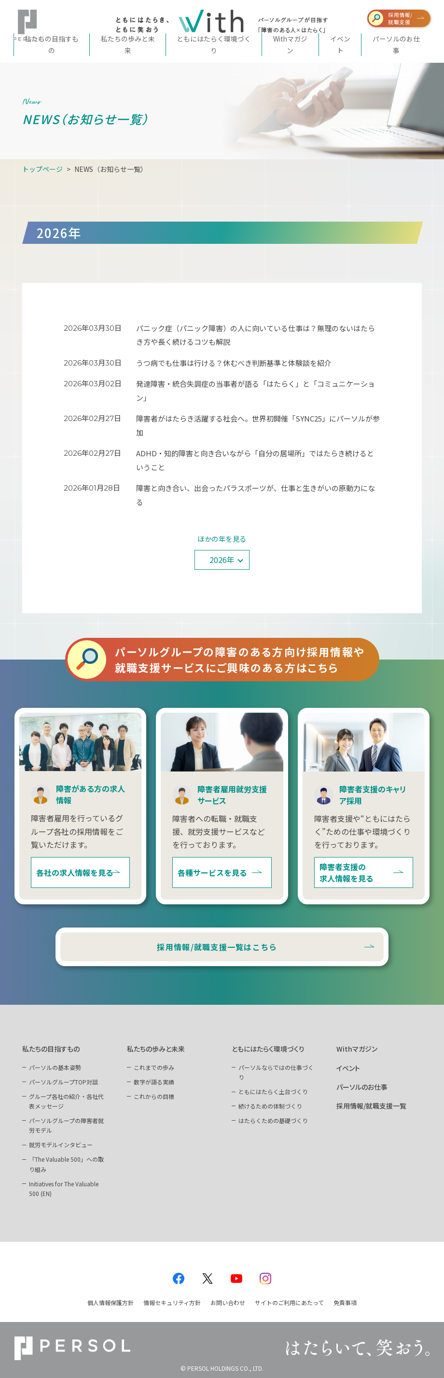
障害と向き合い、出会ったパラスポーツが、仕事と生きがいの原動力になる (255, 495)
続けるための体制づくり (270, 1106)
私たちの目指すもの (51, 1049)
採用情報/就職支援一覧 (371, 1106)
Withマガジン (356, 1049)
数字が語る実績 (154, 1082)
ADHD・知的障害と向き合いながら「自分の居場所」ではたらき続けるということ (255, 460)
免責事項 (345, 1302)
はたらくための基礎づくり (273, 1120)
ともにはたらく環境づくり (268, 1049)
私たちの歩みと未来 (156, 1049)
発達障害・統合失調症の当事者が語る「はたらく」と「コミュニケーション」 (255, 391)
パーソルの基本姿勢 (55, 1067)
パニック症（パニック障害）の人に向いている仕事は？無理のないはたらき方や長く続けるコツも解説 (255, 335)
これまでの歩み (154, 1067)
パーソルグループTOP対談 (63, 1082)
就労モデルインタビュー (61, 1144)
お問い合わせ (227, 1302)
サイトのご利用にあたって (289, 1302)
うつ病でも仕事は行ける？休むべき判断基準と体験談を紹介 (234, 363)
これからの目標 (154, 1096)
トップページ (42, 169)
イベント (348, 1068)
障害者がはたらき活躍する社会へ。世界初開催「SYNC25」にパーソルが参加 (258, 425)
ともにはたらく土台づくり (273, 1091)
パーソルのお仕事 (362, 1087)
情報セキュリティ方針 (172, 1302)
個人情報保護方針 (110, 1302)
